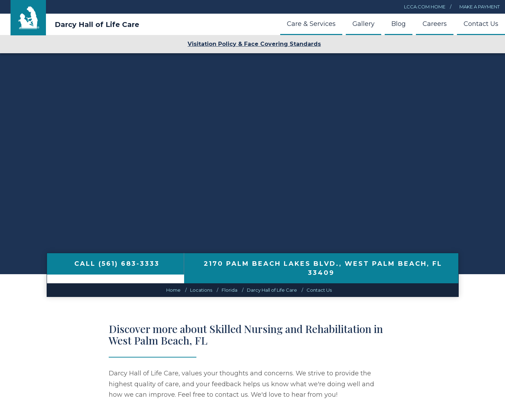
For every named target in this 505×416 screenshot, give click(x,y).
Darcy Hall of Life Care (97, 24)
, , (323, 268)
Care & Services (311, 24)
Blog (398, 24)
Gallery (363, 24)
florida (229, 290)
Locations (201, 290)
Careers (435, 24)
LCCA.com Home (424, 6)
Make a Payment (479, 6)
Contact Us (481, 24)
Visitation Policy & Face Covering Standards (254, 44)
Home (173, 290)
